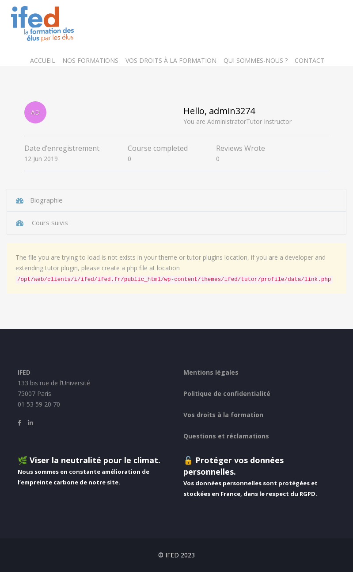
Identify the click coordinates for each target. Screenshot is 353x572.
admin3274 (232, 111)
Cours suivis (49, 222)
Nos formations (90, 60)
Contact (309, 60)
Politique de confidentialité (226, 393)
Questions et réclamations (226, 436)
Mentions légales (211, 372)
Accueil (42, 60)
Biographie (46, 200)
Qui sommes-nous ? (256, 60)
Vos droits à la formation (170, 60)
